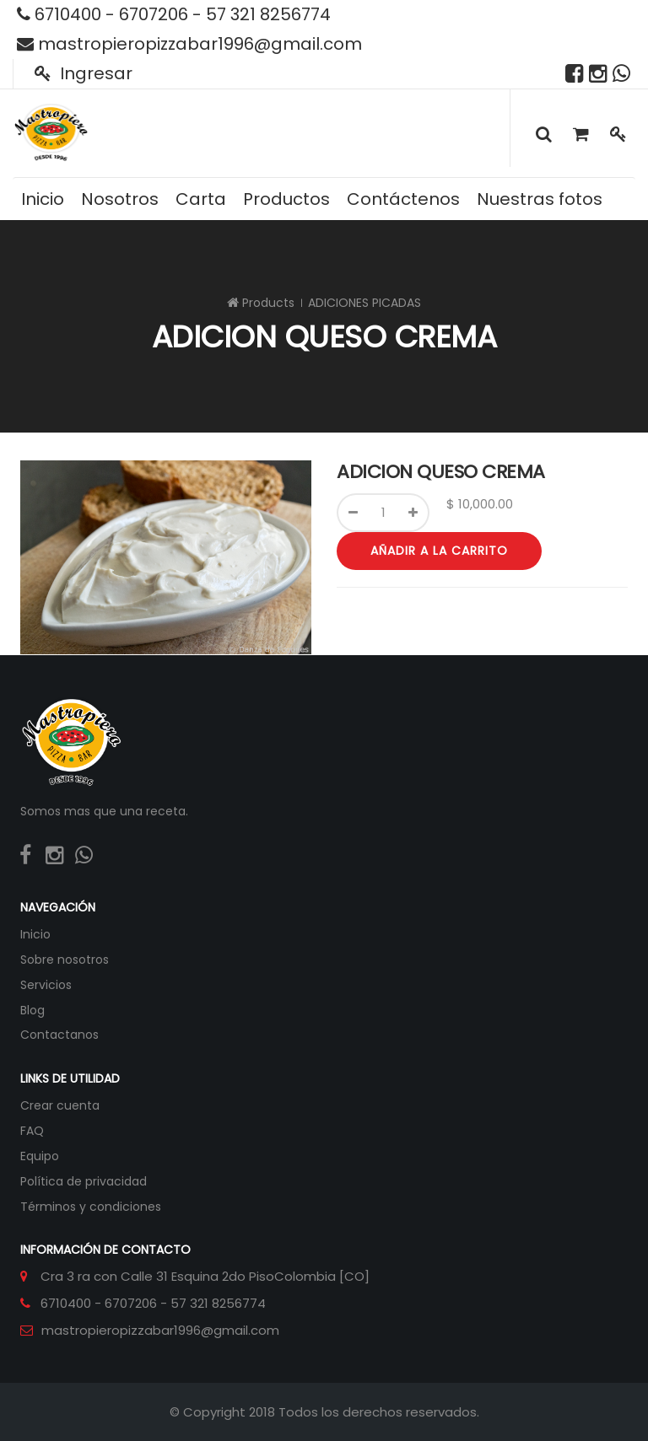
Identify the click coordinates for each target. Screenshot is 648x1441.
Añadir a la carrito (439, 550)
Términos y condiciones (90, 1206)
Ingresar (83, 73)
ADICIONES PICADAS (364, 302)
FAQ (32, 1130)
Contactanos (59, 1034)
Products (268, 302)
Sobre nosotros (64, 959)
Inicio (35, 934)
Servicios (46, 984)
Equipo (39, 1156)
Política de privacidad (83, 1181)
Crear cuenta (60, 1105)
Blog (32, 1010)
